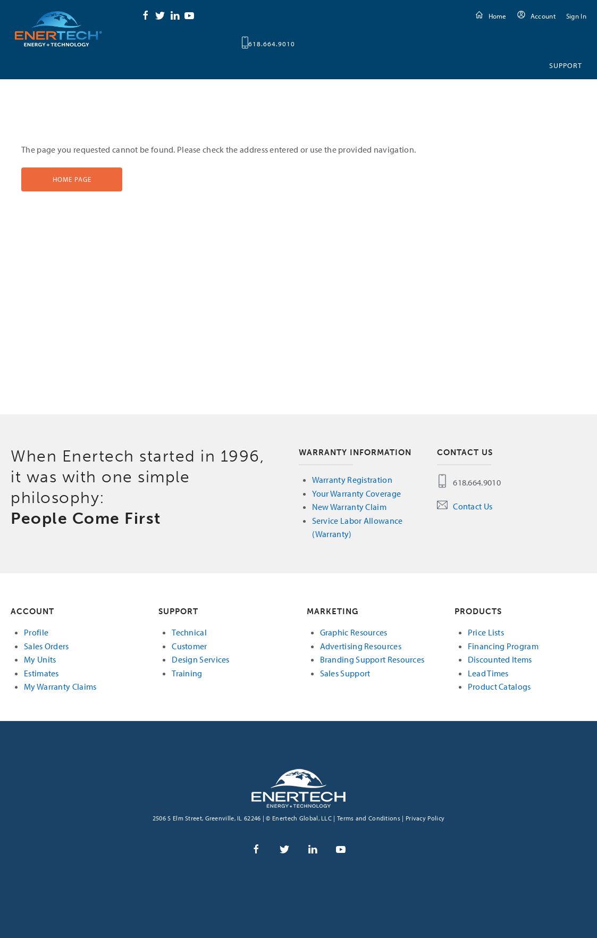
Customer (189, 646)
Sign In (576, 16)
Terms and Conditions (368, 818)
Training (187, 673)
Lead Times (488, 673)
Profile (36, 632)
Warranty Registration (352, 479)
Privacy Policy (425, 818)
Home (498, 16)
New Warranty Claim (349, 506)
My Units (40, 659)
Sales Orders (46, 646)
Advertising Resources (360, 646)
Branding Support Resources (372, 659)
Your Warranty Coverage (356, 493)
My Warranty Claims (60, 686)
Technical (189, 632)
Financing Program (503, 646)
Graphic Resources (354, 632)
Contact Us (472, 506)
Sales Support (345, 673)
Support (565, 65)
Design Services (201, 659)
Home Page (72, 179)
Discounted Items (500, 659)
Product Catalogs (499, 686)
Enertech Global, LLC (58, 28)
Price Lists (486, 632)
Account (543, 16)
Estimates (41, 673)
